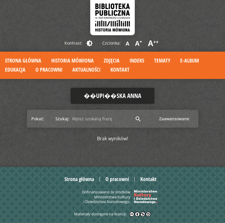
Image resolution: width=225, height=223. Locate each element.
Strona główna (23, 60)
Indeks (136, 60)
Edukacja (15, 69)
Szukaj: (62, 118)
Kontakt (119, 69)
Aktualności (86, 69)
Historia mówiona (72, 60)
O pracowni (48, 69)
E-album (189, 60)
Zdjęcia (112, 60)
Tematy (162, 60)
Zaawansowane (174, 118)
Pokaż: (37, 118)
